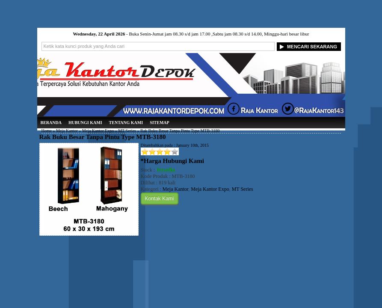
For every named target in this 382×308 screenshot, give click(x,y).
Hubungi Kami (85, 122)
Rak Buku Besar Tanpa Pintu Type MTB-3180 (102, 136)
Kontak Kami (159, 198)
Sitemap (159, 122)
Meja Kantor (67, 130)
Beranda (51, 122)
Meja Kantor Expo (98, 130)
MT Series (127, 130)
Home (46, 130)
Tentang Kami (126, 122)
